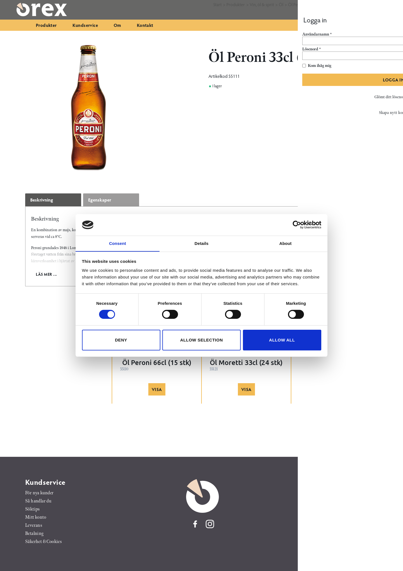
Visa (157, 389)
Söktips (32, 509)
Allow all (282, 340)
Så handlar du (38, 501)
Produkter (46, 25)
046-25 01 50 (345, 498)
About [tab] (285, 243)
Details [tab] (201, 243)
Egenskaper (99, 200)
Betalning (34, 533)
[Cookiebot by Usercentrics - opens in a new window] (296, 225)
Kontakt (145, 25)
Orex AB (347, 482)
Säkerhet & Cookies (43, 541)
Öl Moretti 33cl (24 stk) (246, 362)
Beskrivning (41, 200)
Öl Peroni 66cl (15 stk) (156, 362)
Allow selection (201, 340)
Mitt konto (35, 517)
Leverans (33, 525)
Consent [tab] (117, 243)
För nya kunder (39, 493)
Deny (121, 340)
